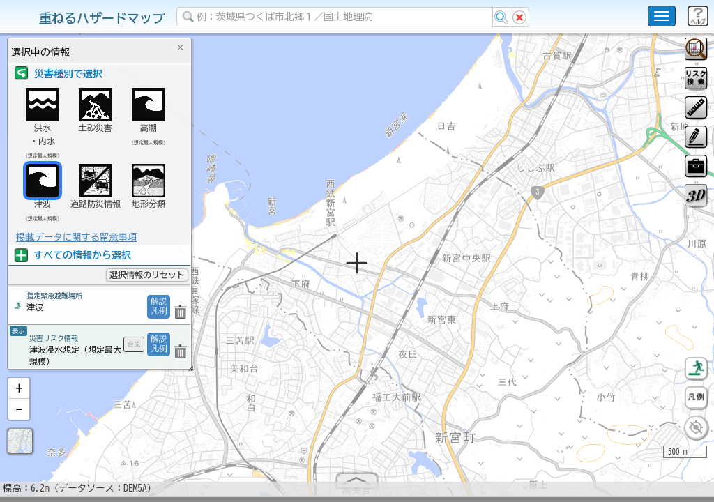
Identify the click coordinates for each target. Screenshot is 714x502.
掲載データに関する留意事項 (76, 237)
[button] (18, 393)
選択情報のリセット (147, 275)
